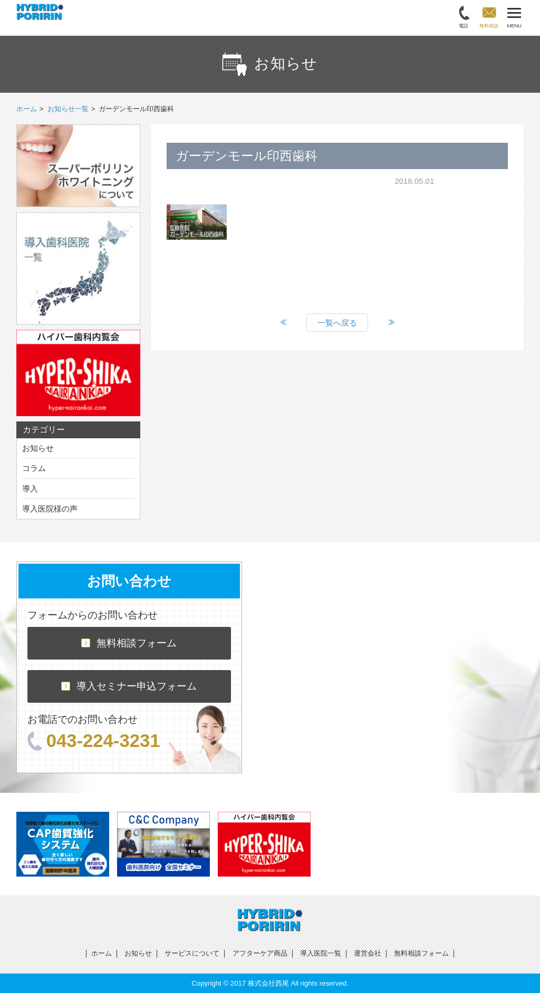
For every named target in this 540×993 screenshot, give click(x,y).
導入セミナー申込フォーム (129, 686)
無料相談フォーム (129, 642)
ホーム (101, 953)
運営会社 (367, 953)
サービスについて (192, 953)
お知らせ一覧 (68, 109)
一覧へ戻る (337, 322)
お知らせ (38, 448)
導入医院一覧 (320, 953)
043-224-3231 (93, 741)
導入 (30, 488)
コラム (34, 468)
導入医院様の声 (50, 508)
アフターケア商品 (260, 953)
